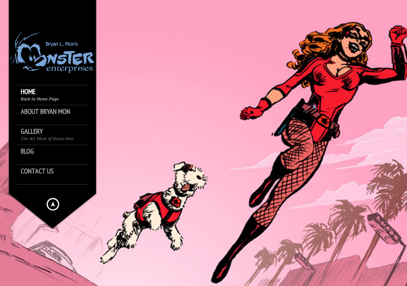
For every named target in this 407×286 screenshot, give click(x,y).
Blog (27, 151)
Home (40, 95)
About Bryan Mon (45, 112)
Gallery (47, 134)
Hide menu (52, 204)
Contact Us (37, 171)
